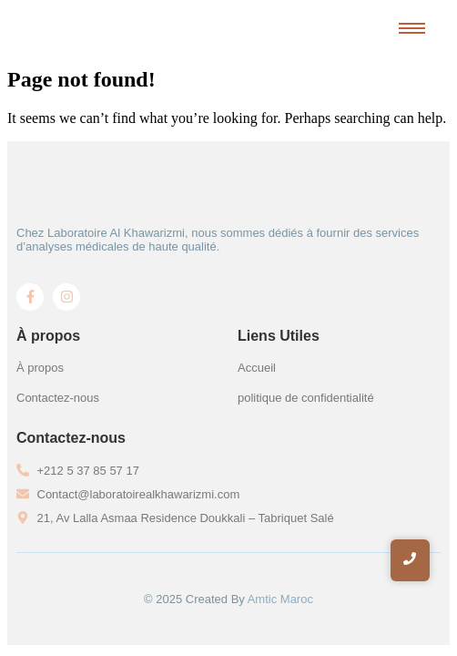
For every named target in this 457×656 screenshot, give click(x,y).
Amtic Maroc (280, 599)
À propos (40, 367)
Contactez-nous (57, 398)
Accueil (257, 367)
